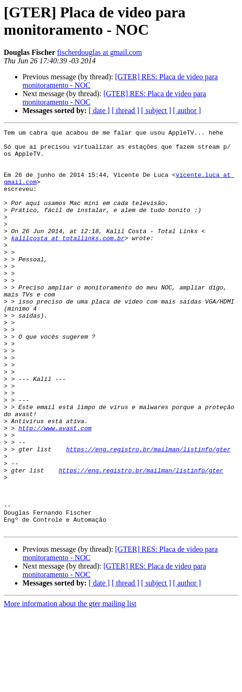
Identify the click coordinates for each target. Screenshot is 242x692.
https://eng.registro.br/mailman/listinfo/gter (148, 513)
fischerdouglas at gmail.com (99, 52)
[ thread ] (125, 110)
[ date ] (99, 110)
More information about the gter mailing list (70, 684)
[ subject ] (156, 110)
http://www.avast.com (54, 488)
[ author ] (187, 110)
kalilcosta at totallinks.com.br (68, 260)
